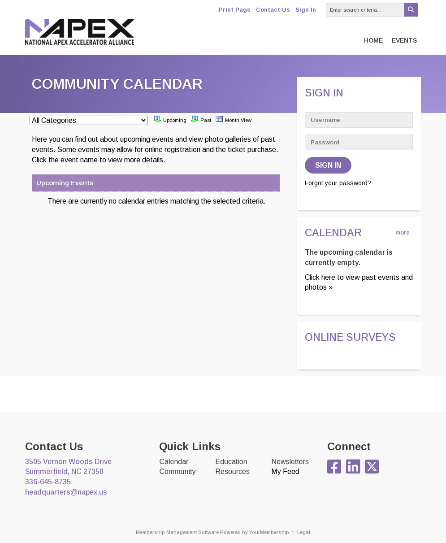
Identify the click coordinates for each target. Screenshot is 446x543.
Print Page (235, 9)
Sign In (305, 9)
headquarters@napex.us (66, 492)
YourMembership (269, 532)
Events (404, 40)
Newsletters (290, 461)
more (402, 232)
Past (201, 119)
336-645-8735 (48, 482)
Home (373, 40)
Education (231, 461)
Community (177, 471)
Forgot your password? (338, 183)
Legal (303, 532)
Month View (233, 119)
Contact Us (273, 9)
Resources (232, 471)
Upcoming (170, 119)
